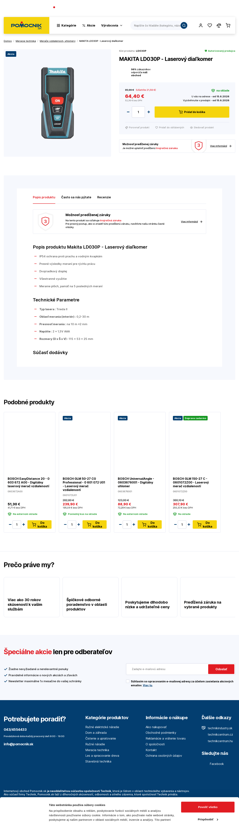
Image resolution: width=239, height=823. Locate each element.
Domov (8, 40)
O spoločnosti (181, 9)
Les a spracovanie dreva (102, 755)
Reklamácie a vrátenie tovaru (166, 738)
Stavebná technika (98, 761)
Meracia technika (97, 750)
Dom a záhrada (96, 732)
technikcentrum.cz (217, 734)
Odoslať (221, 669)
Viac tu (147, 685)
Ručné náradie (95, 744)
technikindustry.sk (217, 728)
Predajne (213, 9)
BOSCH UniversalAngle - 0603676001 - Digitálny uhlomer (136, 482)
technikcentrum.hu (217, 741)
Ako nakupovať (156, 727)
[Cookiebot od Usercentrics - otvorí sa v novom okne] (24, 816)
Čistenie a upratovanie (100, 738)
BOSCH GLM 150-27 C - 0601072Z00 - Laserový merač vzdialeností (191, 482)
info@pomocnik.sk (18, 744)
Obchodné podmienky (161, 732)
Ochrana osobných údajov (164, 755)
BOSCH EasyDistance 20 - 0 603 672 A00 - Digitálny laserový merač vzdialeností (28, 482)
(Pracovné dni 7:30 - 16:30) (70, 11)
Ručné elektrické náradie (102, 727)
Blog (199, 9)
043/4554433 (67, 7)
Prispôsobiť (208, 795)
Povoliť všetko (208, 783)
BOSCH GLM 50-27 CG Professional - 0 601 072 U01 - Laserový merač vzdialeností (84, 484)
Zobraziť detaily (59, 815)
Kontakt (229, 9)
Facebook (213, 764)
